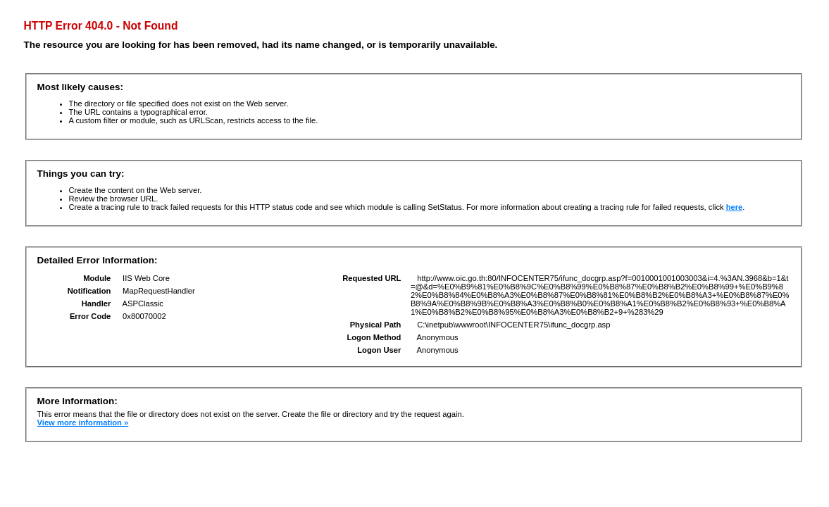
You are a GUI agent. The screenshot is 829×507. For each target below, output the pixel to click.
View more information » (83, 422)
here (734, 207)
